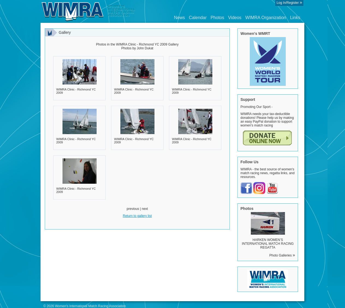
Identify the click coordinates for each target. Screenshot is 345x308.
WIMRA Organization (265, 17)
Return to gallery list (137, 216)
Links (295, 17)
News (179, 17)
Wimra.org (88, 11)
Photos (217, 17)
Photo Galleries (282, 255)
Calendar (198, 17)
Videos (235, 17)
